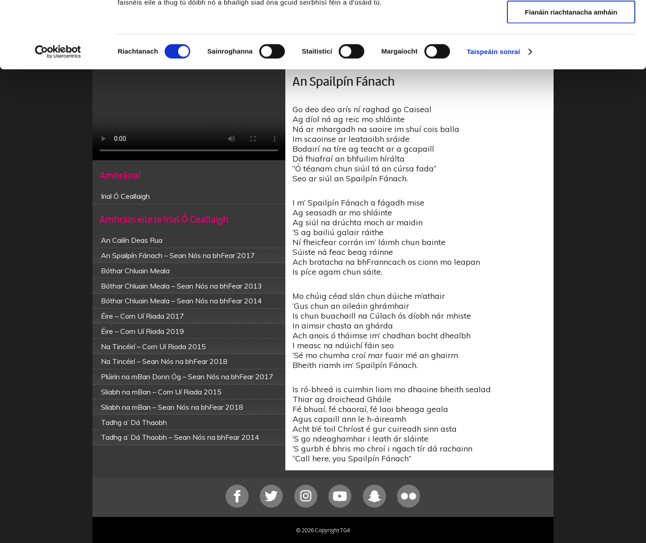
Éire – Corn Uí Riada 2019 (142, 331)
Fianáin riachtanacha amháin (571, 75)
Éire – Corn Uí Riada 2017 (142, 315)
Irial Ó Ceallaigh (125, 196)
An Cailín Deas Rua (131, 240)
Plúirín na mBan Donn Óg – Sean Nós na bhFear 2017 (187, 376)
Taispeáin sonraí (493, 114)
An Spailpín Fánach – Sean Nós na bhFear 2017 (178, 255)
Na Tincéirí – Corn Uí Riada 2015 (153, 346)
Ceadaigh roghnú (570, 49)
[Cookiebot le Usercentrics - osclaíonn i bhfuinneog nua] (58, 114)
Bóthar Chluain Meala (135, 270)
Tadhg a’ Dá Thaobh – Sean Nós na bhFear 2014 (180, 437)
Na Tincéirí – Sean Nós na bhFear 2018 (164, 361)
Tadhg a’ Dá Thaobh (134, 422)
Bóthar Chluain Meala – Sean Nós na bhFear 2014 (181, 300)
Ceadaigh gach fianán (571, 22)
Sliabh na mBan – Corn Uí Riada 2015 (161, 391)
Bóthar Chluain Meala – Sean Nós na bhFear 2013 (181, 285)
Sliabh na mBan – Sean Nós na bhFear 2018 (172, 407)
